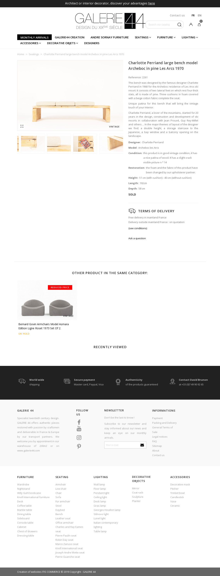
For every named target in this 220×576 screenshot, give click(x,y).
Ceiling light (100, 497)
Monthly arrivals (34, 37)
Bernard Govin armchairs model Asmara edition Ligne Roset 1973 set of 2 (43, 326)
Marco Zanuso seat (66, 544)
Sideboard (23, 518)
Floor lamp (100, 488)
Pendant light (101, 493)
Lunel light (99, 518)
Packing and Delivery (164, 422)
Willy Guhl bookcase (29, 493)
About (155, 450)
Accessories (29, 43)
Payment (157, 418)
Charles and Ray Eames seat (69, 529)
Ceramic (175, 505)
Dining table (24, 514)
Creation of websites (29, 571)
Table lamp (100, 531)
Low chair (60, 488)
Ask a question (137, 238)
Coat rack (137, 492)
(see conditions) (137, 228)
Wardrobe (23, 484)
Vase (173, 501)
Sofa (58, 497)
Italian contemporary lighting (106, 525)
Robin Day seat (64, 539)
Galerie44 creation (69, 37)
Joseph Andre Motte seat (69, 552)
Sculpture (137, 497)
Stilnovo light (101, 514)
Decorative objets (61, 43)
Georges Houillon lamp (107, 510)
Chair (58, 493)
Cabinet (21, 527)
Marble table (24, 510)
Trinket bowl (177, 493)
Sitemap (157, 446)
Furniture (165, 37)
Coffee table (24, 505)
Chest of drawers (27, 531)
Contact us (158, 455)
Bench (59, 514)
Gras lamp (100, 505)
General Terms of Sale (162, 430)
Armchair (60, 484)
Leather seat (62, 518)
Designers (91, 43)
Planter (136, 501)
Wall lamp (99, 484)
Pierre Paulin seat (65, 535)
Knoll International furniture (33, 497)
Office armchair (64, 522)
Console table (25, 522)
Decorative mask (180, 484)
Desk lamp (100, 501)
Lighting (188, 37)
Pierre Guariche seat (67, 556)
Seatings (141, 37)
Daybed (60, 510)
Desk (20, 501)
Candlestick (177, 497)
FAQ (154, 441)
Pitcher (174, 488)
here (151, 3)
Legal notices (159, 436)
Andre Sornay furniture (110, 37)
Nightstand (23, 488)
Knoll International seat (69, 548)
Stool (58, 505)
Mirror (135, 488)
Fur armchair (62, 501)
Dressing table (25, 535)
